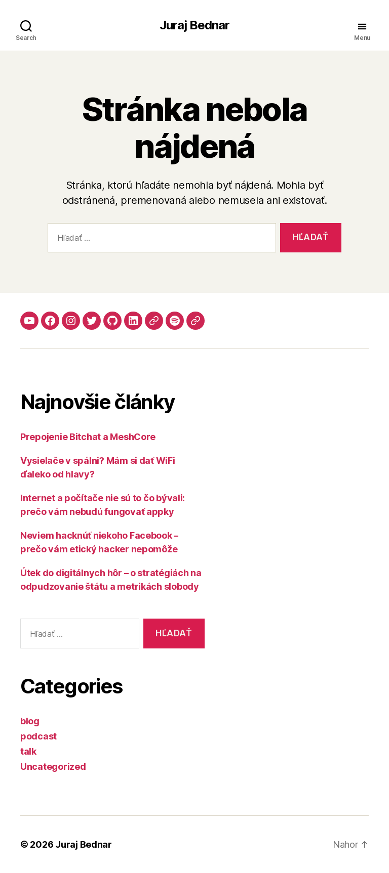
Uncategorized (53, 766)
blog (30, 721)
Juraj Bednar (194, 25)
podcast (38, 736)
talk (28, 751)
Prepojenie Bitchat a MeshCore (87, 436)
